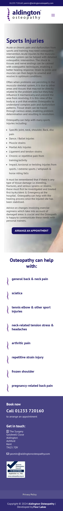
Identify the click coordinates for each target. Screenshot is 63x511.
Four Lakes (39, 506)
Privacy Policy (30, 494)
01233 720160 (16, 3)
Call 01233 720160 (25, 410)
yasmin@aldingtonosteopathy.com (38, 3)
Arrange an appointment (31, 230)
